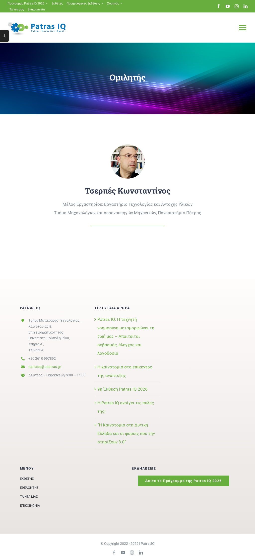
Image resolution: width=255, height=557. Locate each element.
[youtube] (228, 6)
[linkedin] (246, 6)
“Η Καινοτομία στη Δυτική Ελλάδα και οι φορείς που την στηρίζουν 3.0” (126, 433)
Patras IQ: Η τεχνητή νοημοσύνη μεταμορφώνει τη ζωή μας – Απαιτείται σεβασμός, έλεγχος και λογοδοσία (125, 336)
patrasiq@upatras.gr (44, 367)
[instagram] (237, 6)
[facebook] (219, 6)
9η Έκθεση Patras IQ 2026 (122, 389)
